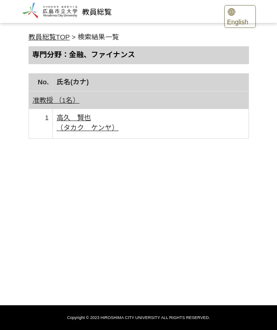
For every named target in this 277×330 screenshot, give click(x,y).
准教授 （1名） (56, 100)
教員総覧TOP (49, 37)
